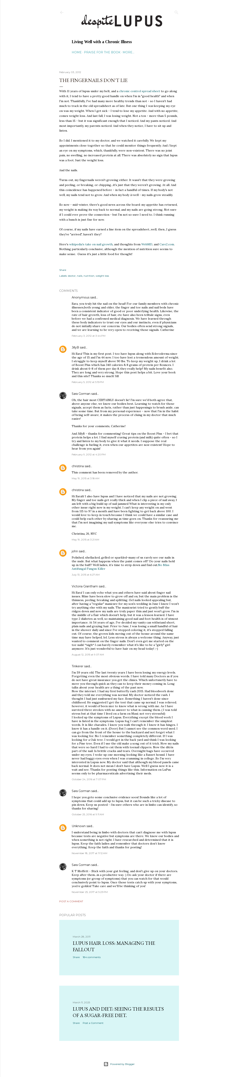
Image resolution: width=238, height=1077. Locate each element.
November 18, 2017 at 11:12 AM (89, 853)
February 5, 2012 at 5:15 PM (88, 382)
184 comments (92, 957)
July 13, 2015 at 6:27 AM (86, 574)
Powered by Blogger (119, 1064)
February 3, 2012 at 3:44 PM (88, 335)
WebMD (146, 244)
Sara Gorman (81, 394)
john (75, 551)
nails (79, 275)
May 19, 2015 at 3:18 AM (85, 478)
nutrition (89, 275)
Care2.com (166, 244)
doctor (72, 275)
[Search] (176, 11)
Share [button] (62, 269)
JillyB (75, 347)
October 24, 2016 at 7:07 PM (89, 779)
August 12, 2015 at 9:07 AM (88, 654)
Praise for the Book (102, 52)
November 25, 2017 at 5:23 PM (90, 892)
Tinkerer (77, 666)
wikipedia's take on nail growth (91, 244)
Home (77, 52)
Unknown (79, 826)
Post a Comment (71, 901)
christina (78, 466)
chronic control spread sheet (140, 91)
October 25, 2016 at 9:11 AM (88, 814)
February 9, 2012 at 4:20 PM (89, 454)
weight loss (102, 275)
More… (128, 52)
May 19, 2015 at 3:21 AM (85, 539)
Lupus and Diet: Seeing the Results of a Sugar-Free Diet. (118, 1012)
